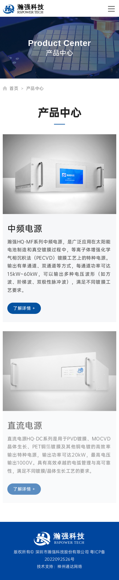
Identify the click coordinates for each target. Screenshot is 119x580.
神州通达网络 (69, 566)
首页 (16, 88)
